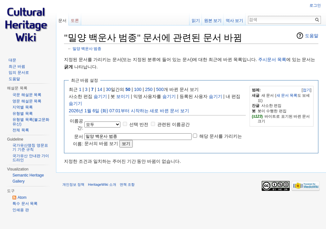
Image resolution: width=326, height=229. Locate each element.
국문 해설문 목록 (26, 95)
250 (148, 89)
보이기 (123, 96)
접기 (306, 90)
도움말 (311, 35)
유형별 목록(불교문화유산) (30, 121)
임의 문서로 (19, 72)
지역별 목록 (22, 107)
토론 (75, 20)
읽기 (196, 20)
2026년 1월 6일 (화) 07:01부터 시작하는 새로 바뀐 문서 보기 (129, 110)
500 (160, 89)
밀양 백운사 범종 (87, 48)
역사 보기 (235, 20)
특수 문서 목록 (25, 203)
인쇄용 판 (20, 210)
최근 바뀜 (17, 66)
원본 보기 (213, 20)
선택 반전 (138, 124)
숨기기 (100, 96)
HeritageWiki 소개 (102, 184)
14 (100, 89)
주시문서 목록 (272, 59)
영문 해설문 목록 (26, 101)
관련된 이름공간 (173, 124)
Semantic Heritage (28, 175)
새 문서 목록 (287, 95)
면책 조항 (127, 184)
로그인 (315, 5)
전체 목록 (20, 130)
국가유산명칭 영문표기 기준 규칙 (30, 147)
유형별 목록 (22, 113)
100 (137, 89)
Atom (22, 197)
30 (108, 89)
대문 (12, 60)
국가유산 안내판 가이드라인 (30, 158)
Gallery (18, 181)
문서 (62, 20)
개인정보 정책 (73, 184)
